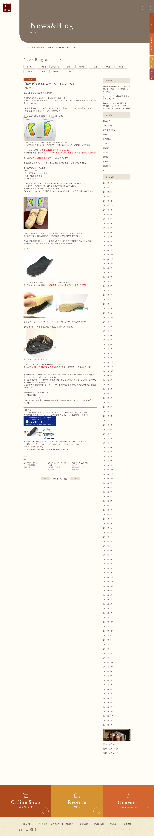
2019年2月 (108, 568)
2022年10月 (108, 371)
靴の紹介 (30, 67)
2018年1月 (108, 617)
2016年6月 (108, 684)
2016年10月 (108, 666)
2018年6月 (108, 604)
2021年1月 (108, 465)
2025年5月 (108, 232)
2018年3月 (108, 608)
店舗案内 (69, 824)
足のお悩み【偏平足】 (31, 463)
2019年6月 (108, 550)
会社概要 (113, 824)
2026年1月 (108, 196)
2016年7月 (108, 680)
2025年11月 (108, 205)
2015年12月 (108, 711)
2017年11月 (108, 626)
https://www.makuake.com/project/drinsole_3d (46, 449)
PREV (45, 478)
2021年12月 (108, 416)
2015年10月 (108, 720)
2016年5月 (108, 689)
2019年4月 (108, 559)
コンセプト (27, 824)
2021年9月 (108, 429)
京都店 (108, 67)
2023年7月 (108, 330)
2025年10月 (108, 210)
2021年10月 (108, 425)
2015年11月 (108, 716)
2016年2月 (108, 702)
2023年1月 (108, 357)
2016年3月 (108, 698)
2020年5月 (108, 501)
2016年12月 (108, 662)
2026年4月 (108, 183)
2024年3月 (108, 295)
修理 (68, 67)
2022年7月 (108, 384)
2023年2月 (108, 353)
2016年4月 (108, 693)
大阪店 (95, 67)
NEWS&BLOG (98, 824)
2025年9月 (108, 214)
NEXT (75, 478)
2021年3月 (108, 456)
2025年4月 (108, 236)
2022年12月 (108, 362)
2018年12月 (108, 577)
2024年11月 (108, 259)
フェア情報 (42, 67)
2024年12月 (108, 254)
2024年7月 (108, 277)
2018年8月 (108, 595)
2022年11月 (108, 366)
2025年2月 (108, 245)
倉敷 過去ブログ (110, 748)
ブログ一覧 (40, 47)
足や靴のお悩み (56, 67)
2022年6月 (108, 389)
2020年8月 (108, 487)
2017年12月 (108, 622)
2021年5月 (108, 447)
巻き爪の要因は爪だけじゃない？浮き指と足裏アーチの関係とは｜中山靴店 (116, 89)
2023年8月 (108, 326)
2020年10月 (108, 478)
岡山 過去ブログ (110, 744)
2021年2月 (108, 460)
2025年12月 (108, 201)
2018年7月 (108, 599)
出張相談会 (84, 824)
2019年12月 (108, 523)
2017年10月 (108, 631)
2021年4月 (108, 451)
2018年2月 (108, 613)
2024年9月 (108, 268)
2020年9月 (108, 483)
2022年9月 (108, 375)
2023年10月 (108, 317)
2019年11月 (108, 528)
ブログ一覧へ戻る (60, 479)
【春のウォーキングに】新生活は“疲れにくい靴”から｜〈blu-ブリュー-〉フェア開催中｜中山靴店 (116, 106)
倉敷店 (30, 71)
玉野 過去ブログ (110, 753)
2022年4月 (108, 398)
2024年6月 (108, 281)
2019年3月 (108, 563)
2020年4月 (108, 505)
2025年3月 (108, 241)
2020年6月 (108, 496)
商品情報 (56, 71)
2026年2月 (108, 192)
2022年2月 (108, 407)
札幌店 (43, 71)
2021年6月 (108, 442)
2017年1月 (108, 657)
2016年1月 (108, 707)
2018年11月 (108, 581)
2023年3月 (108, 348)
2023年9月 (108, 322)
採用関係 (82, 67)
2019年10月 (108, 532)
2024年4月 (108, 290)
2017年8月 (108, 640)
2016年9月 (108, 671)
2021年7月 (108, 438)
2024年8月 (108, 272)
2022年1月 (108, 411)
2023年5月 (108, 339)
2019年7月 (108, 545)
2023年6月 (108, 335)
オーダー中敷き (41, 824)
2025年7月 (108, 223)
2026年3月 (108, 187)
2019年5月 (108, 554)
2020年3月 (108, 510)
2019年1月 (108, 572)
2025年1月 (108, 250)
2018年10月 (108, 586)
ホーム (30, 47)
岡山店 (121, 67)
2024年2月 (108, 299)
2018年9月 (108, 590)
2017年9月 (108, 635)
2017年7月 (108, 644)
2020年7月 (108, 492)
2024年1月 (108, 304)
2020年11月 (108, 474)
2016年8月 (108, 675)
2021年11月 (108, 420)
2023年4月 (108, 344)
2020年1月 (108, 519)
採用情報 (127, 824)
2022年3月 (108, 402)
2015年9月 (108, 725)
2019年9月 (108, 537)
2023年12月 (108, 308)
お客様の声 (55, 824)
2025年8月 (108, 218)
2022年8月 (108, 380)
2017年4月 (108, 649)
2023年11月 (108, 313)
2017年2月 (108, 653)
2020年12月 (108, 469)
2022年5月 (108, 393)
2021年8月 (108, 434)
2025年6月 (108, 227)
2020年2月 (108, 514)
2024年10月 (108, 263)
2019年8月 (108, 541)
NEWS (69, 71)
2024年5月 (108, 286)
